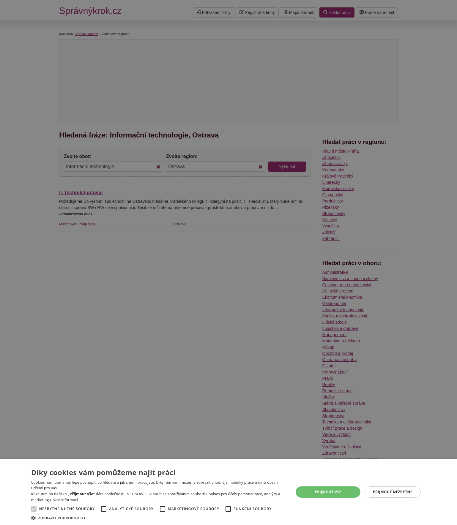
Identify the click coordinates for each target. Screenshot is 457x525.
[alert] (228, 262)
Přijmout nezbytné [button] (392, 491)
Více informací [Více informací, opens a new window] (65, 499)
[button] (158, 518)
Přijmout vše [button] (328, 491)
